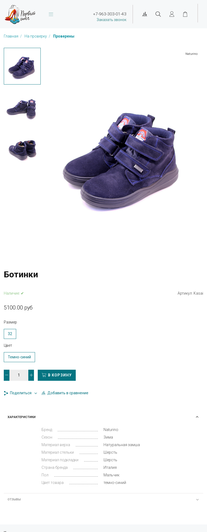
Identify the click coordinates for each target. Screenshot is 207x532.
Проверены (63, 36)
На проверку (36, 36)
